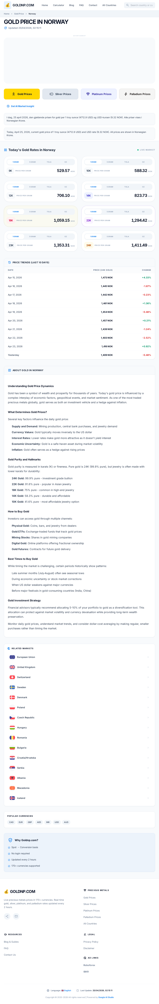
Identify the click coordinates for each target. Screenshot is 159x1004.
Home (45, 5)
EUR (21, 822)
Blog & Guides (11, 941)
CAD (11, 822)
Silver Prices (60, 94)
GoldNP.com (22, 891)
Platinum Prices (98, 94)
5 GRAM (32, 162)
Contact (93, 5)
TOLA (49, 162)
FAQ (81, 5)
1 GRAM (16, 162)
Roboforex (89, 965)
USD (57, 822)
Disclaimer (88, 948)
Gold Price (19, 14)
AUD (66, 822)
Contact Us (10, 954)
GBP (30, 822)
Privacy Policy (90, 941)
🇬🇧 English (66, 990)
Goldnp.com (23, 5)
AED (39, 822)
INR (47, 822)
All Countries (109, 5)
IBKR (86, 971)
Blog (71, 5)
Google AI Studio (106, 997)
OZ (66, 162)
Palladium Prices (137, 94)
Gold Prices (22, 94)
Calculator (58, 5)
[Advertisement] (79, 60)
